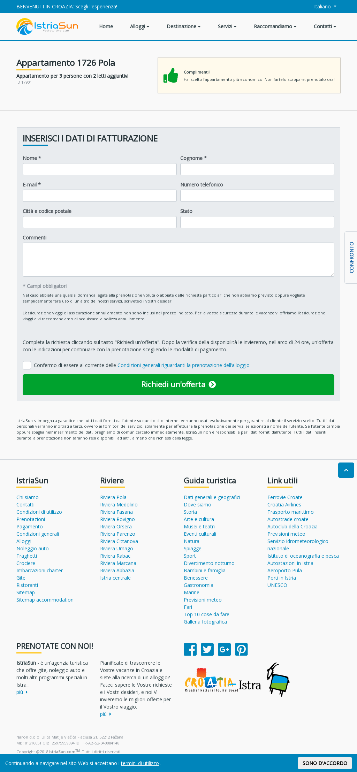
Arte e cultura (199, 519)
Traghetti (26, 555)
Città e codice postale (47, 211)
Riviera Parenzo (117, 533)
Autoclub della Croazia (292, 526)
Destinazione (184, 26)
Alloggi (140, 26)
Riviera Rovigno (117, 519)
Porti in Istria (281, 577)
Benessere (196, 577)
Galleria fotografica (205, 621)
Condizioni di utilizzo (39, 512)
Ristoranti (27, 585)
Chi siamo (27, 497)
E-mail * (32, 184)
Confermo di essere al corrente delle (142, 365)
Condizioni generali (37, 533)
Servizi (227, 26)
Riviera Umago (116, 548)
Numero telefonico (201, 184)
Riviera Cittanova (119, 541)
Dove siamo (197, 504)
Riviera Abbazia (117, 570)
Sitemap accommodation (45, 599)
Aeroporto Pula (284, 570)
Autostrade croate (288, 519)
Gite (20, 577)
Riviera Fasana (116, 512)
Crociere (25, 563)
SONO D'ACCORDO (325, 763)
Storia (190, 512)
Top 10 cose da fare (206, 614)
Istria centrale (115, 577)
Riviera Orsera (116, 526)
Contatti (325, 26)
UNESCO (277, 585)
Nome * (32, 158)
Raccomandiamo (275, 26)
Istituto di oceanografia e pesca (303, 555)
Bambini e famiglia (205, 570)
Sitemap (25, 592)
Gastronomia (198, 585)
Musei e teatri (199, 526)
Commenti (34, 237)
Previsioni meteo (203, 599)
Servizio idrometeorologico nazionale (297, 545)
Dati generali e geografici (212, 497)
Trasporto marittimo (290, 512)
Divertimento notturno (209, 563)
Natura (191, 541)
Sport (190, 555)
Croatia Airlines (284, 504)
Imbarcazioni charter (39, 570)
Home (106, 26)
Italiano (319, 6)
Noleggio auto (32, 548)
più (22, 692)
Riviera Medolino (119, 504)
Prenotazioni (30, 519)
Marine (191, 592)
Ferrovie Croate (285, 497)
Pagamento (29, 526)
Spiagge (193, 548)
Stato (186, 211)
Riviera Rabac (115, 555)
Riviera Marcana (118, 563)
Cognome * (193, 158)
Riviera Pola (113, 497)
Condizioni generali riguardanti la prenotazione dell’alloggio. (184, 365)
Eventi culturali (200, 533)
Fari (188, 607)
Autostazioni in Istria (290, 563)
